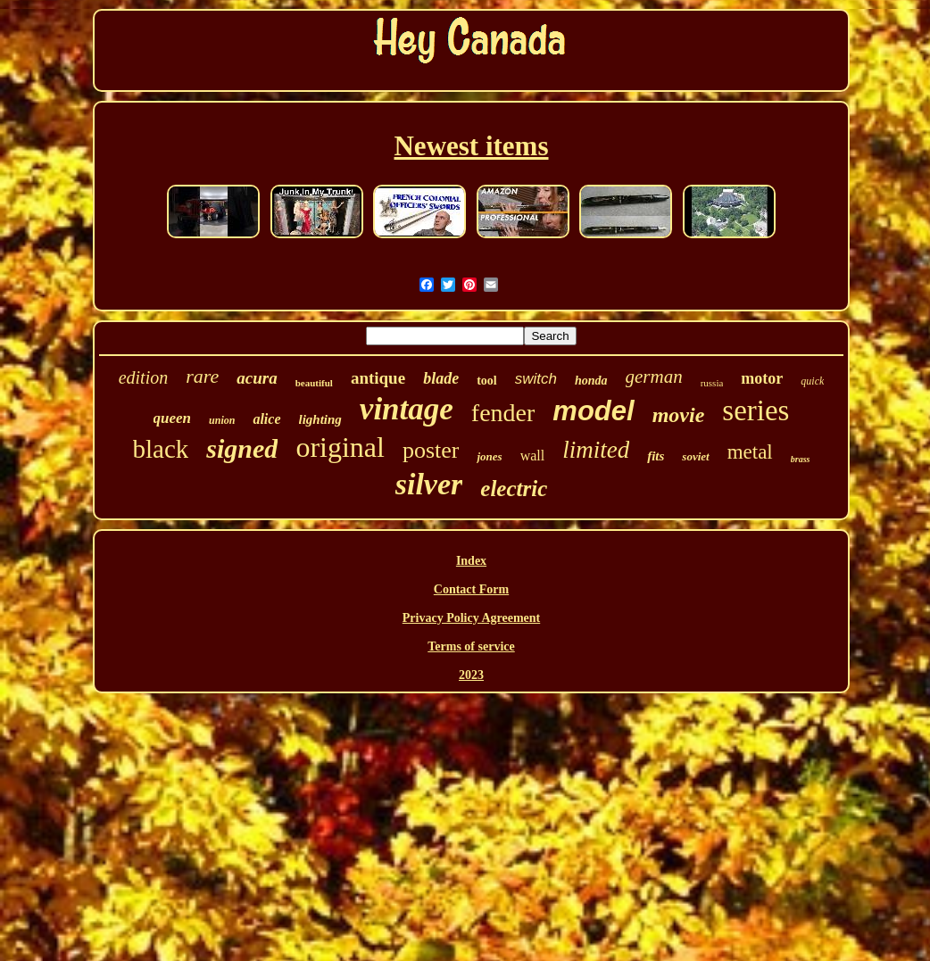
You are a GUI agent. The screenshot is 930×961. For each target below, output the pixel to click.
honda (591, 380)
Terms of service (471, 646)
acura (257, 378)
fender (503, 413)
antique (378, 378)
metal (750, 452)
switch (536, 378)
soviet (695, 456)
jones (489, 456)
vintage (406, 409)
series (755, 410)
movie (678, 415)
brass (800, 459)
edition (144, 377)
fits (655, 456)
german (654, 376)
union (222, 420)
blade (441, 378)
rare (202, 376)
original (340, 447)
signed (242, 448)
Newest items (471, 146)
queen (173, 418)
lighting (320, 419)
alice (266, 419)
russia (712, 382)
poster (431, 450)
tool (487, 380)
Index (471, 560)
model (593, 411)
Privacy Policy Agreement (471, 618)
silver (429, 484)
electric (513, 488)
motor (762, 378)
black (161, 449)
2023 (471, 675)
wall (532, 455)
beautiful (314, 382)
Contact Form (471, 589)
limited (595, 449)
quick (812, 381)
